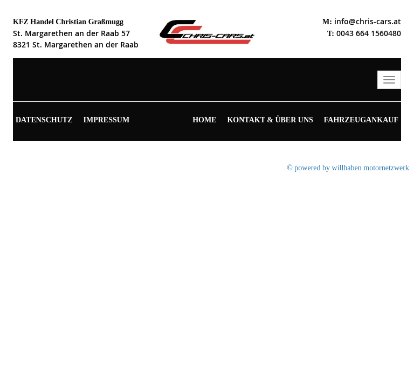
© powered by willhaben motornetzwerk (348, 168)
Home (204, 120)
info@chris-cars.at (367, 21)
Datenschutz (44, 120)
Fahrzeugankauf (361, 120)
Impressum (107, 120)
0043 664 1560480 (368, 33)
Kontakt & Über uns (270, 120)
